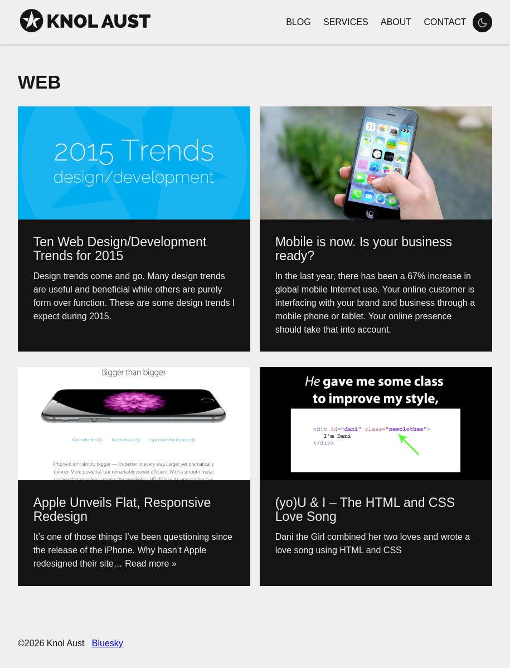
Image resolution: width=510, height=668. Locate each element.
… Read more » (145, 563)
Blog (298, 22)
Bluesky (107, 643)
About (396, 22)
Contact (445, 22)
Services (345, 22)
